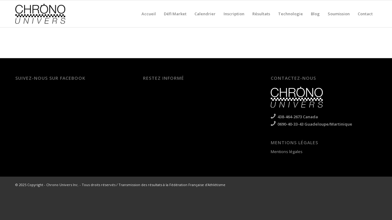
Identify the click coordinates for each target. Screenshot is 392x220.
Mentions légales (287, 151)
